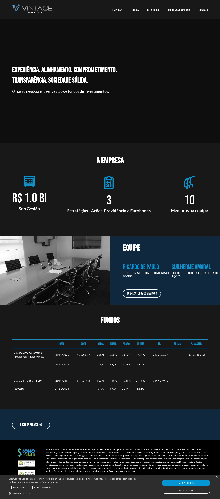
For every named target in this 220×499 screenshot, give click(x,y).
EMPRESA (117, 10)
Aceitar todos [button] (186, 483)
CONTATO (203, 10)
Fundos (135, 10)
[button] (74, 493)
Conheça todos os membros (142, 294)
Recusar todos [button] (186, 490)
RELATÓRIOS (153, 10)
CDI (16, 364)
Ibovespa (19, 388)
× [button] (217, 477)
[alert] (110, 487)
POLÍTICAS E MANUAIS (179, 10)
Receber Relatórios (31, 425)
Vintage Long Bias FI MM (28, 380)
